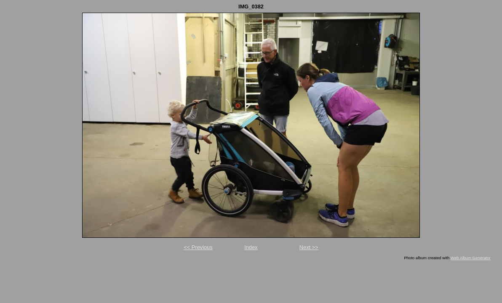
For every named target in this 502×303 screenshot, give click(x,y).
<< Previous (198, 247)
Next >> (308, 247)
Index (250, 247)
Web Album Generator (471, 257)
